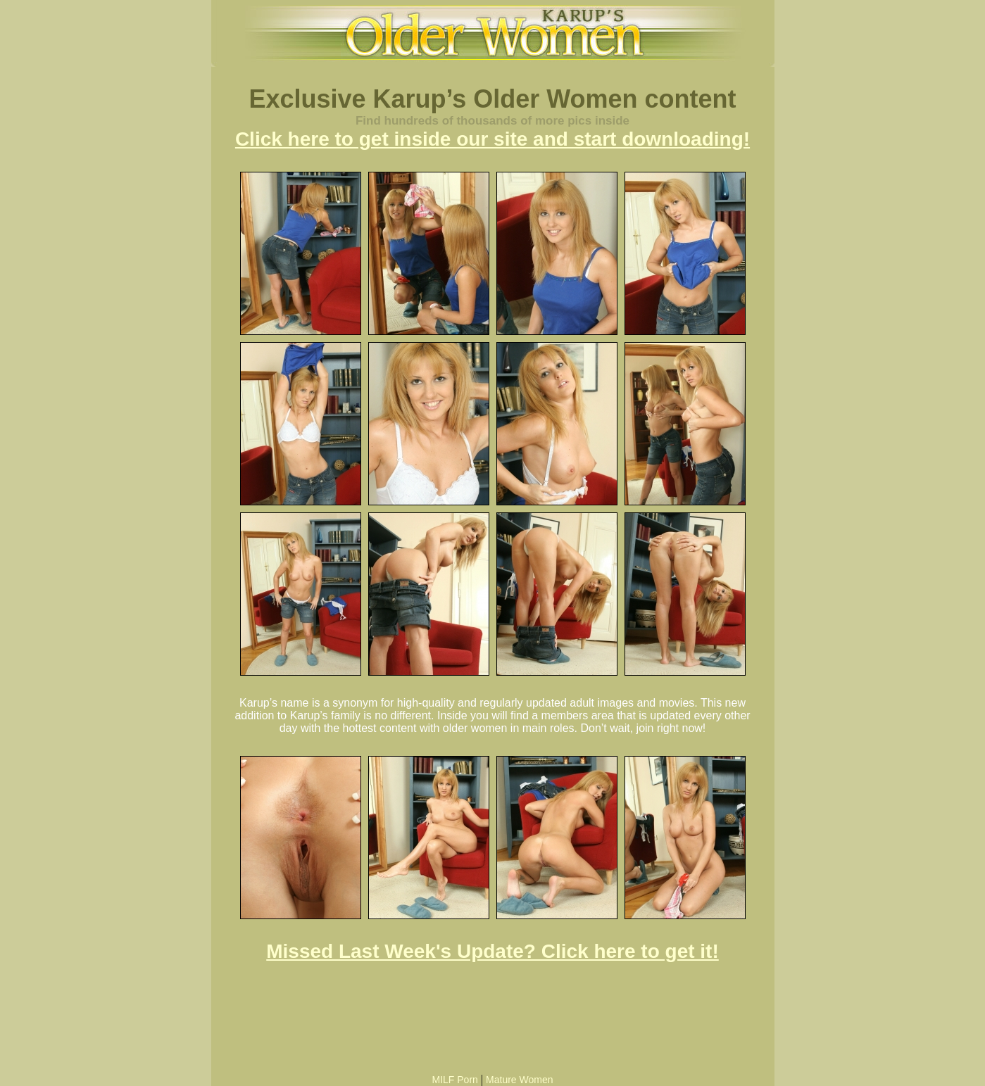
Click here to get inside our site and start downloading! (492, 139)
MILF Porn (454, 1079)
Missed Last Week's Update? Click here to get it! (492, 951)
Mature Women (519, 1079)
